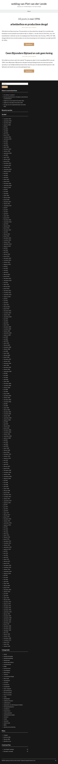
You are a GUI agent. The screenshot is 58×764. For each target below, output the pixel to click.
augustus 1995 (7, 549)
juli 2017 (6, 207)
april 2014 (6, 252)
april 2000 (6, 446)
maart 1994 (6, 583)
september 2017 (7, 205)
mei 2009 (6, 339)
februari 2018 (7, 197)
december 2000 (7, 430)
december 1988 (7, 620)
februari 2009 (7, 345)
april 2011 (6, 302)
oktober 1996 (7, 521)
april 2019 (6, 177)
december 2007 (7, 359)
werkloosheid (7, 723)
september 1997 (7, 500)
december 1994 (7, 565)
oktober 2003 (7, 397)
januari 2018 (6, 199)
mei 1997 (6, 508)
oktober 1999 (7, 456)
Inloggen (6, 735)
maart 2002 (6, 407)
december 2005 (7, 367)
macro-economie (7, 694)
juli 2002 (6, 403)
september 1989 (7, 618)
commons (6, 674)
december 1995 (7, 541)
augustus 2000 (7, 438)
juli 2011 (6, 298)
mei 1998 (6, 484)
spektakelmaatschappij (9, 715)
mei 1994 (6, 579)
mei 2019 (6, 175)
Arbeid (5, 654)
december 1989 (7, 615)
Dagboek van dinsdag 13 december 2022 (13, 102)
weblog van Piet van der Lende (29, 3)
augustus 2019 (7, 171)
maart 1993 (6, 597)
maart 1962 (6, 644)
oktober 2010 (7, 314)
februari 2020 (7, 159)
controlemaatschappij (9, 676)
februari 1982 (7, 634)
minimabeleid (7, 698)
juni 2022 (6, 129)
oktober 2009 (7, 331)
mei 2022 (6, 131)
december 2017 (7, 201)
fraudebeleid (7, 686)
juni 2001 (6, 421)
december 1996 (7, 518)
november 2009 (7, 329)
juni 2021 (6, 141)
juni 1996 (6, 529)
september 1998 (7, 476)
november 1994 (7, 567)
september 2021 (7, 139)
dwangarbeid (7, 680)
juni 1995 (6, 553)
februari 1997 (7, 514)
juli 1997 (6, 504)
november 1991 (7, 607)
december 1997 (7, 494)
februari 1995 (7, 561)
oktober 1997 (7, 498)
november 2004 (7, 385)
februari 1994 (7, 585)
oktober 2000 (7, 434)
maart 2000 (6, 448)
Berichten (7, 737)
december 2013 (7, 258)
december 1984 (7, 630)
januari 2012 (6, 288)
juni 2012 (6, 282)
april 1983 (6, 632)
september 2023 (7, 120)
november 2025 (7, 118)
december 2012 (7, 278)
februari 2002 (7, 409)
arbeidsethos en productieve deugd (29, 24)
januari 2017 (6, 217)
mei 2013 (6, 270)
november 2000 (7, 432)
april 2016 (6, 224)
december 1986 (7, 626)
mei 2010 (6, 320)
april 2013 (6, 272)
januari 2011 (6, 308)
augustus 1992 (7, 603)
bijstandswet (7, 672)
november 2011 (7, 292)
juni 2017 (6, 209)
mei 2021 (6, 143)
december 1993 (7, 589)
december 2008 (7, 347)
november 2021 (7, 137)
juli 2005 (6, 373)
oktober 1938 (7, 646)
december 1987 (7, 622)
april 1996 (6, 533)
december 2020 (7, 149)
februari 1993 (7, 599)
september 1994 (7, 571)
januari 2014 (6, 256)
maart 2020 (6, 157)
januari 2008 (6, 357)
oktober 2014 (7, 242)
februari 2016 (7, 226)
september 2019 (7, 169)
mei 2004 (6, 391)
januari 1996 (6, 539)
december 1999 (7, 454)
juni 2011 (6, 300)
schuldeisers (7, 708)
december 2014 (7, 238)
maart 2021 (6, 147)
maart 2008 (6, 353)
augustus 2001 (7, 420)
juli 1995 (6, 551)
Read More (29, 44)
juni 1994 (6, 577)
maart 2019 (6, 179)
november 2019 (7, 165)
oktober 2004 (7, 387)
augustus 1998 (7, 478)
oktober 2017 (7, 203)
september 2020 (7, 153)
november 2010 (7, 312)
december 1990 (7, 609)
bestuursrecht (7, 668)
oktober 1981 (7, 636)
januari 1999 (6, 468)
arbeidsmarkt (7, 660)
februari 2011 (7, 306)
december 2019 (7, 163)
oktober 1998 (7, 474)
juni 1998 (6, 482)
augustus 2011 (7, 296)
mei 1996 (6, 531)
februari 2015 (7, 234)
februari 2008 (7, 355)
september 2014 (7, 244)
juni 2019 (6, 173)
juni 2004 (6, 389)
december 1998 (7, 470)
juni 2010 (6, 318)
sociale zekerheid (8, 713)
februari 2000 (7, 450)
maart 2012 (6, 284)
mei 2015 (6, 232)
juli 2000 (6, 440)
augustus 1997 (7, 502)
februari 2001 (7, 426)
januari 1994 (6, 587)
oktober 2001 (7, 415)
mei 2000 (6, 444)
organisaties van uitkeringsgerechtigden (13, 704)
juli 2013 (6, 266)
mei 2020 (6, 155)
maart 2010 (6, 324)
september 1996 (7, 523)
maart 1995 (6, 559)
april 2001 (6, 424)
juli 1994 (6, 575)
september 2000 (7, 436)
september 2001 (7, 417)
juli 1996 (6, 527)
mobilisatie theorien (8, 700)
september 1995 (7, 547)
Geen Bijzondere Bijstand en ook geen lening (29, 53)
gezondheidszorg (8, 690)
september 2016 (7, 221)
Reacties (7, 739)
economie (6, 682)
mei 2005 (6, 377)
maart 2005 (6, 381)
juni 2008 (6, 351)
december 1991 (7, 605)
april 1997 (6, 510)
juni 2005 (6, 375)
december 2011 (7, 290)
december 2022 (7, 122)
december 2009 (7, 327)
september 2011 (7, 294)
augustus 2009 (7, 335)
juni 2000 (6, 442)
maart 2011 (6, 304)
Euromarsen (6, 684)
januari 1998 (6, 492)
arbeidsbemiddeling (8, 658)
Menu (29, 11)
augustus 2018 (7, 187)
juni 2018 (6, 191)
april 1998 (6, 486)
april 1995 (6, 557)
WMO (5, 725)
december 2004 (7, 383)
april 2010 (6, 323)
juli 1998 (6, 480)
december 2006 (7, 363)
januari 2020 (6, 161)
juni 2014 (6, 250)
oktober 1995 (7, 545)
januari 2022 (6, 135)
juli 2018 (6, 189)
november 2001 (7, 413)
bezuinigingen (7, 670)
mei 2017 (6, 211)
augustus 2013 (7, 264)
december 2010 (7, 310)
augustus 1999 (7, 458)
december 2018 (7, 183)
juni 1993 (6, 593)
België (5, 666)
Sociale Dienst (7, 711)
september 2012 (7, 280)
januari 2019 (6, 181)
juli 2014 (6, 248)
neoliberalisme (7, 702)
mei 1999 (6, 462)
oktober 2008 (7, 349)
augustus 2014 (7, 246)
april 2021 (6, 145)
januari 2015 (6, 236)
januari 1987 (6, 624)
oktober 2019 (7, 167)
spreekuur (6, 717)
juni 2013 (6, 268)
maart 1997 (6, 512)
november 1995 (7, 543)
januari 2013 (6, 276)
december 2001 (7, 411)
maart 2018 (6, 195)
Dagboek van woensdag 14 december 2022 (14, 100)
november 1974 (7, 640)
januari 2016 (6, 228)
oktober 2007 (7, 361)
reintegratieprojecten (9, 706)
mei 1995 (6, 555)
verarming (6, 721)
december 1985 (7, 628)
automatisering (7, 664)
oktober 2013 (7, 262)
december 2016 (7, 219)
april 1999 (6, 464)
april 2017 (6, 213)
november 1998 (7, 472)
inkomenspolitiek (8, 692)
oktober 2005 (7, 369)
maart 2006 (6, 365)
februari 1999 (7, 466)
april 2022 (6, 133)
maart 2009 (6, 343)
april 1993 (6, 595)
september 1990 (7, 611)
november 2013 (7, 260)
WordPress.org (7, 741)
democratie (6, 678)
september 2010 (7, 316)
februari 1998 (7, 490)
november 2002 (7, 401)
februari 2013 (7, 274)
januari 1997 (6, 517)
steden (5, 719)
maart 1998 (6, 488)
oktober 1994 (7, 569)
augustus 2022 (7, 124)
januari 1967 (6, 642)
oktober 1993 (7, 591)
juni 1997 (6, 506)
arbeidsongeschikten (9, 662)
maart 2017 (6, 215)
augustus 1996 (7, 525)
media (5, 696)
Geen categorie (32, 27)
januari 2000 (6, 452)
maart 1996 (6, 535)
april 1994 (6, 581)
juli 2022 (6, 127)
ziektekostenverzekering (9, 727)
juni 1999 (6, 460)
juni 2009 (6, 337)
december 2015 (7, 230)
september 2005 (7, 371)
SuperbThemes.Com (30, 760)
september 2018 (7, 185)
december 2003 (7, 395)
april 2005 (6, 379)
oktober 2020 (7, 151)
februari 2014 (7, 254)
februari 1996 (7, 537)
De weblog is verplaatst (9, 94)
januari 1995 (6, 563)
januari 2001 (6, 428)
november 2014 (7, 240)
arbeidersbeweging (8, 656)
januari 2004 (6, 393)
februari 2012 (7, 286)
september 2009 (7, 333)
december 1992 (7, 601)
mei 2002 (6, 405)
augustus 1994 (7, 573)
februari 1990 (7, 614)
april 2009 (6, 341)
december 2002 (7, 399)
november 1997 (7, 496)
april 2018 (6, 193)
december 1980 (7, 638)
